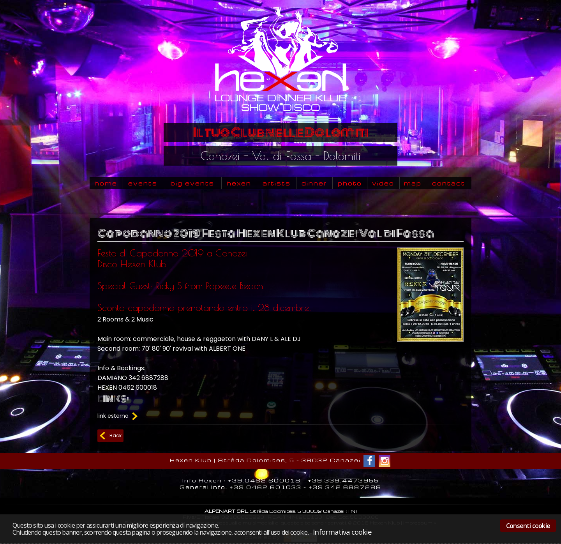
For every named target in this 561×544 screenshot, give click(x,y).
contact (448, 183)
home (106, 183)
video (383, 183)
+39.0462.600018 (264, 480)
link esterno (118, 416)
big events (192, 183)
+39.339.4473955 (343, 480)
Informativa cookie (342, 532)
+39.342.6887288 (345, 487)
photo (350, 183)
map (413, 183)
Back (115, 435)
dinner (314, 183)
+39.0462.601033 (265, 487)
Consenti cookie (528, 525)
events (142, 183)
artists (277, 183)
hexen (239, 183)
